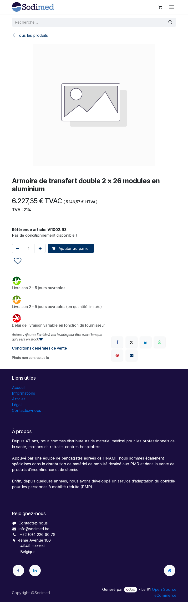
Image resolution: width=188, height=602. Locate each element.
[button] (17, 261)
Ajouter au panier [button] (71, 248)
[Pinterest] (117, 355)
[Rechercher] (170, 22)
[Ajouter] (40, 248)
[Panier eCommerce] (160, 7)
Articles (18, 399)
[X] (131, 342)
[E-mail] (131, 355)
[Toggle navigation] (171, 7)
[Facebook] (117, 342)
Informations (23, 393)
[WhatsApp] (159, 342)
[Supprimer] (17, 248)
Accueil (18, 387)
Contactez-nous (26, 410)
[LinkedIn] (145, 342)
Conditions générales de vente (39, 348)
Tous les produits (30, 35)
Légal (16, 404)
